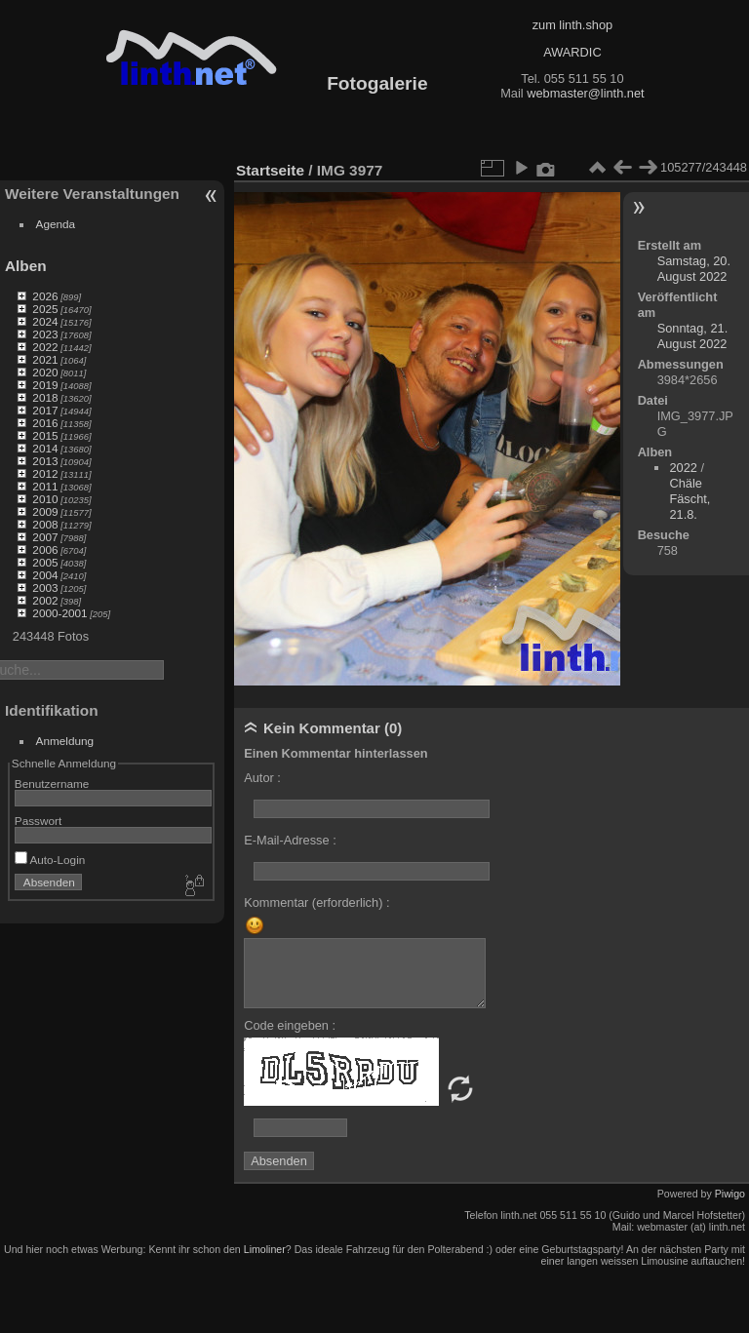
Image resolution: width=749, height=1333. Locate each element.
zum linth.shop (572, 25)
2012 (45, 473)
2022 (45, 346)
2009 (45, 511)
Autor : (262, 777)
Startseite (270, 170)
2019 (45, 384)
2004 (45, 574)
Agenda (56, 223)
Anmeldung (65, 740)
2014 (45, 448)
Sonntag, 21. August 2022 (693, 336)
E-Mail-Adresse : (290, 840)
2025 (45, 308)
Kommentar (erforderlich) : (316, 902)
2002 (45, 600)
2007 (45, 536)
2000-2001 (59, 613)
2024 (45, 321)
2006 (45, 549)
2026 (45, 296)
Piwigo (730, 1193)
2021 (45, 359)
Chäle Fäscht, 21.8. (689, 499)
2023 (45, 334)
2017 (45, 410)
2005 (45, 562)
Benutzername (52, 783)
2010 (45, 498)
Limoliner (265, 1249)
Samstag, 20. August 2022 (693, 269)
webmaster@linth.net (585, 93)
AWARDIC (572, 52)
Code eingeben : (289, 1025)
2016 (45, 422)
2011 (45, 486)
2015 (45, 435)
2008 (45, 524)
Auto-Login (50, 859)
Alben (26, 265)
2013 (45, 460)
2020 (45, 372)
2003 (45, 587)
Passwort (38, 820)
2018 (45, 397)
